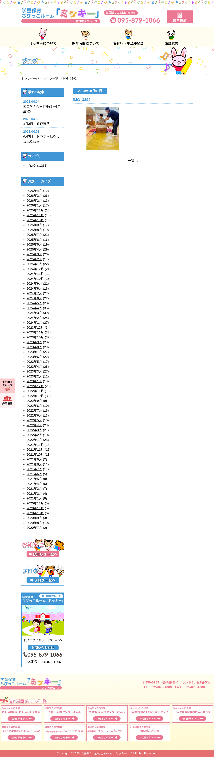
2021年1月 (34, 498)
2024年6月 (34, 298)
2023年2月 (34, 376)
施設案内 (171, 37)
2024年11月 (35, 274)
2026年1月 (34, 205)
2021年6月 (34, 474)
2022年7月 (34, 410)
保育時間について (85, 37)
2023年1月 (34, 381)
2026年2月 (34, 200)
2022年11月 (35, 391)
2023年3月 (34, 371)
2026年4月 (34, 191)
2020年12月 (35, 503)
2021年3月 (34, 488)
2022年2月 (34, 435)
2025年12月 (35, 210)
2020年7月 (34, 527)
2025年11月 (35, 215)
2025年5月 (34, 244)
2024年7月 (34, 293)
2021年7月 (34, 469)
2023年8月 (34, 347)
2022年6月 (34, 415)
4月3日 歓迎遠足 (36, 124)
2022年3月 (34, 430)
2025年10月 (35, 220)
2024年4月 (34, 308)
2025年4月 (34, 249)
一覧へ (133, 160)
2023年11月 (35, 332)
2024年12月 (35, 269)
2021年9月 (34, 459)
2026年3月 (34, 195)
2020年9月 (34, 518)
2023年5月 (34, 361)
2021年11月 (35, 449)
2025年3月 (34, 254)
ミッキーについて (42, 37)
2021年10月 (35, 454)
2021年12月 (35, 445)
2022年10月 (35, 396)
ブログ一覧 (51, 78)
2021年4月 (34, 484)
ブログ (31, 165)
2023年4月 (34, 366)
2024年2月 (34, 318)
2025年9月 (34, 225)
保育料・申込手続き (128, 37)
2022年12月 (35, 386)
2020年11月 (35, 508)
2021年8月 (34, 464)
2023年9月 (34, 342)
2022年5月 (34, 420)
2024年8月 (34, 288)
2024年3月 (34, 313)
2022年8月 (34, 405)
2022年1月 (34, 440)
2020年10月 (35, 513)
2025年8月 (34, 230)
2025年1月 (34, 264)
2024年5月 (34, 303)
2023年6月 (34, 357)
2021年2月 (34, 493)
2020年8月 (34, 523)
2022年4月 (34, 425)
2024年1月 (34, 322)
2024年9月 (34, 283)
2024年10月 (35, 278)
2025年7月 (34, 234)
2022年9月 (34, 400)
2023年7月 (34, 352)
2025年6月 (34, 239)
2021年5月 (34, 479)
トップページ (30, 78)
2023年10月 (35, 337)
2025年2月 (34, 259)
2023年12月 (35, 327)
